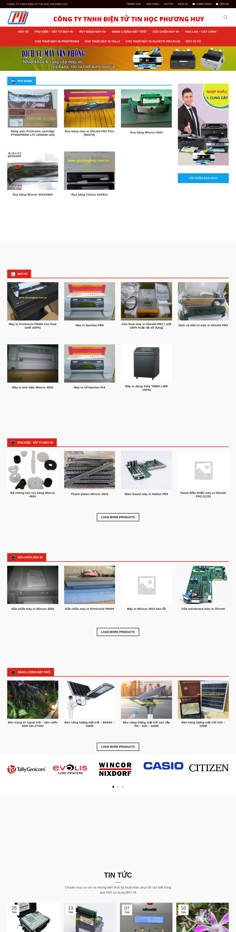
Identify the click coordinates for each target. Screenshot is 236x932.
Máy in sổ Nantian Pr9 (89, 387)
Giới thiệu (152, 4)
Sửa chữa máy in (166, 31)
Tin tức (168, 4)
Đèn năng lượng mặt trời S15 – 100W (203, 724)
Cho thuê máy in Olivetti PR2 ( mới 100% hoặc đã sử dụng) (146, 325)
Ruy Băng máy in (92, 31)
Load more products (118, 517)
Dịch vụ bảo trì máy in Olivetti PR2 (203, 325)
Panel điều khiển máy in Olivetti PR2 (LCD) (203, 494)
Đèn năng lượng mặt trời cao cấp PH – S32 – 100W (146, 724)
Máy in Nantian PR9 (89, 325)
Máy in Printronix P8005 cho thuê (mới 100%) (33, 325)
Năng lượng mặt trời (129, 31)
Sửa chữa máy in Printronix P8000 (89, 608)
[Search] (226, 17)
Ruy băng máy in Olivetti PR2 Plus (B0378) (89, 133)
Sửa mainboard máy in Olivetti (203, 608)
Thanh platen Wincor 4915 (89, 494)
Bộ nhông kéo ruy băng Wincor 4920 (32, 494)
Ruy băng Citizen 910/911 (89, 194)
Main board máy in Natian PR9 (146, 494)
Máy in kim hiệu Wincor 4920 (32, 387)
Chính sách (201, 4)
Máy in (23, 31)
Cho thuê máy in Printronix (57, 41)
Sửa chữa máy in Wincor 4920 (32, 608)
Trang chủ (134, 4)
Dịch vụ (183, 4)
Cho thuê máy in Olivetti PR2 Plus (153, 41)
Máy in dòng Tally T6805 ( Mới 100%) (146, 388)
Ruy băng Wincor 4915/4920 (33, 194)
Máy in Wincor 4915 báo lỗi (146, 608)
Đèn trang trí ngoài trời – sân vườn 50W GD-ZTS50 (33, 724)
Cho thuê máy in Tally (102, 41)
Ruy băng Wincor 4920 (146, 132)
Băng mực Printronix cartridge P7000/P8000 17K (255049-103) (33, 133)
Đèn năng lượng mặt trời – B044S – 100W (90, 724)
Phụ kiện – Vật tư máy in (54, 31)
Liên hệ (222, 4)
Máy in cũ (193, 41)
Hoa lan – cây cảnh (200, 31)
